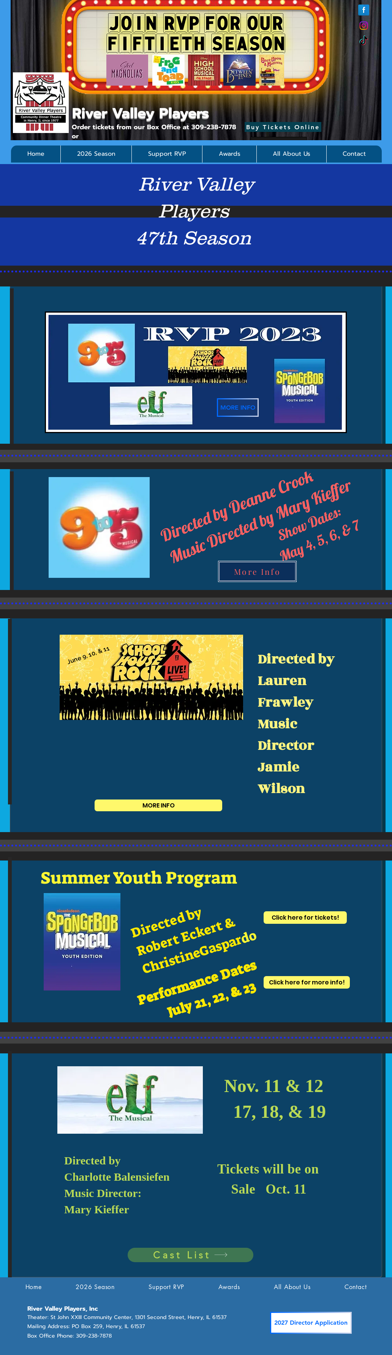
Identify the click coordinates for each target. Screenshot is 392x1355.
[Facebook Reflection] (363, 10)
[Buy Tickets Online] (283, 127)
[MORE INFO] (238, 407)
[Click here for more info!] (307, 982)
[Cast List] (190, 1255)
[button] (95, 154)
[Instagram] (363, 25)
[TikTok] (363, 41)
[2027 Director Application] (311, 1323)
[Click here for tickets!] (305, 917)
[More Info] (257, 571)
